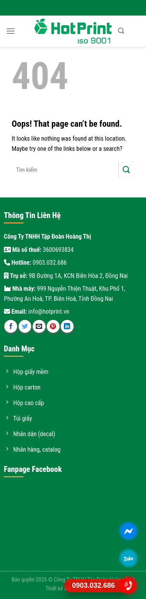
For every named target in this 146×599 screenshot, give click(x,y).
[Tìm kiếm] (121, 30)
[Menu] (10, 30)
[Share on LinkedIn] (67, 326)
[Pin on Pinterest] (53, 326)
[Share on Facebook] (10, 326)
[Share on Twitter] (25, 326)
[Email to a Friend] (39, 326)
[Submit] (126, 170)
